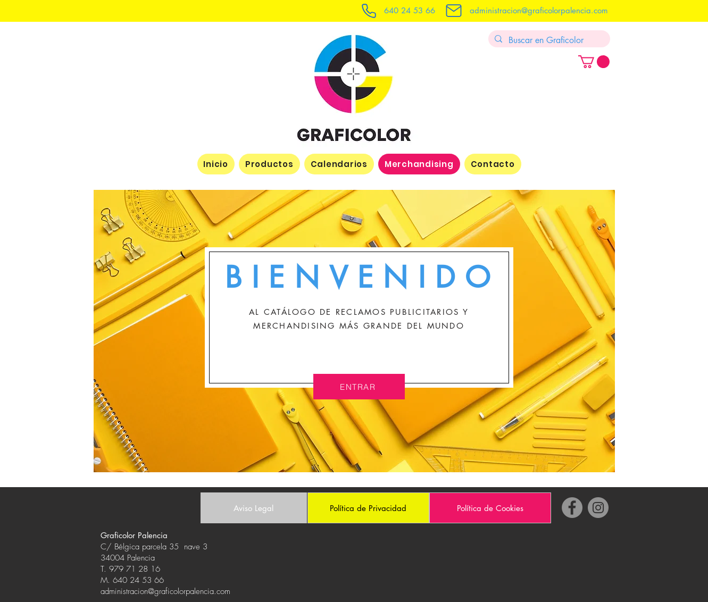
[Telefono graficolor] (369, 10)
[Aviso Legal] (254, 507)
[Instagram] (598, 507)
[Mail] (453, 10)
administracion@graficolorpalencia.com (539, 10)
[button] (594, 61)
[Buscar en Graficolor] (548, 40)
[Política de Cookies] (490, 507)
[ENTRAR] (359, 386)
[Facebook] (572, 507)
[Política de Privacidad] (368, 507)
